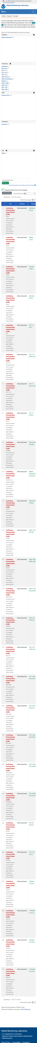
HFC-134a (4, 89)
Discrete (4, 124)
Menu (3, 12)
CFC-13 (4, 75)
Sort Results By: (18, 193)
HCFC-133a (5, 83)
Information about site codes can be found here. (22, 185)
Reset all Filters (7, 193)
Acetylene (5, 66)
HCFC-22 (4, 85)
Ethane (4, 81)
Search (5, 183)
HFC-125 (4, 87)
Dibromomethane (7, 79)
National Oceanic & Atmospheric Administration (17, 1036)
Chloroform (5, 77)
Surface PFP (5, 95)
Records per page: (25, 200)
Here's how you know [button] (8, 2)
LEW (3, 153)
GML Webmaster (25, 1009)
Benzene (4, 68)
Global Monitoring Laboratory (17, 5)
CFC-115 (4, 72)
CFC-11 (4, 70)
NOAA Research (7, 1038)
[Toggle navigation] (33, 11)
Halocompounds (6, 37)
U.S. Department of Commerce (12, 1034)
